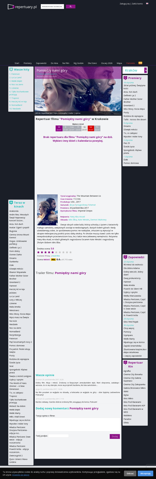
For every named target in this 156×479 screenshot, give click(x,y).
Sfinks (126, 422)
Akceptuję (145, 473)
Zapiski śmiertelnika (132, 345)
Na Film (65, 63)
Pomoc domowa (131, 163)
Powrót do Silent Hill (133, 288)
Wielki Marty (129, 338)
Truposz (15, 98)
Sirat (11, 366)
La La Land (16, 77)
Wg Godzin (78, 63)
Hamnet (127, 281)
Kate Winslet (83, 219)
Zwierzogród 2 (16, 455)
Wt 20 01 (59, 128)
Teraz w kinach (19, 204)
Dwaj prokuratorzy (132, 278)
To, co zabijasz (130, 133)
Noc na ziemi (17, 84)
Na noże (13, 321)
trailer (71, 113)
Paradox (127, 419)
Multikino (128, 415)
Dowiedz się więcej (20, 475)
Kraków (131, 70)
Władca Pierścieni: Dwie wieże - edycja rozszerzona (19, 439)
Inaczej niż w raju (19, 101)
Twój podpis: (42, 435)
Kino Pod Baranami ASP (134, 405)
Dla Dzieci (92, 63)
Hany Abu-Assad (51, 76)
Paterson (15, 74)
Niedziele (16, 108)
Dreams (127, 126)
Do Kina (54, 63)
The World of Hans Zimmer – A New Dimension (18, 386)
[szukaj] (52, 6)
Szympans (128, 335)
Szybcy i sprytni (130, 292)
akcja (71, 204)
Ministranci (14, 310)
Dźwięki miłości (130, 129)
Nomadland (16, 105)
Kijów (126, 395)
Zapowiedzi (41, 63)
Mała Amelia (129, 285)
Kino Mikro (128, 398)
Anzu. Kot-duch (130, 92)
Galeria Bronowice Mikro (135, 388)
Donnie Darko (15, 254)
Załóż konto (137, 3)
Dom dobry (14, 251)
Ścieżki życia (129, 146)
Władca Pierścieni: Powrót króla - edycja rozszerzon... (19, 449)
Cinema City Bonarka (133, 374)
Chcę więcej (129, 328)
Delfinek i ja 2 (130, 95)
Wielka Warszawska (132, 295)
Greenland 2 (129, 105)
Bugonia (13, 231)
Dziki (126, 159)
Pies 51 (127, 143)
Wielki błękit (16, 81)
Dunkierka (13, 261)
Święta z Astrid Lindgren (20, 376)
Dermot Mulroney (98, 219)
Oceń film (56, 256)
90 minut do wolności (133, 264)
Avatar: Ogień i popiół (19, 227)
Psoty (126, 112)
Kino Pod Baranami (132, 402)
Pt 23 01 (78, 128)
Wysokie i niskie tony (133, 136)
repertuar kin (46, 113)
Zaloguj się (125, 3)
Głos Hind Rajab (131, 321)
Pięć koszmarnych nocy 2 (20, 342)
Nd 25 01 (90, 128)
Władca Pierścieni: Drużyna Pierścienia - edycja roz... (18, 430)
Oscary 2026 (106, 63)
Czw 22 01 (71, 128)
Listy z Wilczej (15, 299)
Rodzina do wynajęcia (133, 116)
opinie (77, 113)
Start (17, 63)
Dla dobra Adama (132, 268)
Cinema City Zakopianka (134, 384)
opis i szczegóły (60, 113)
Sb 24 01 (84, 128)
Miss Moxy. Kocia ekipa (134, 109)
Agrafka (127, 371)
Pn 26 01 (97, 128)
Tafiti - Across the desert (135, 119)
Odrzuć (130, 473)
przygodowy (81, 204)
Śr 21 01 (65, 128)
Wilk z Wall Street (17, 416)
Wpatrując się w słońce (134, 342)
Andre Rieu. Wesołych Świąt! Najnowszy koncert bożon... (19, 217)
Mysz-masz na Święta (19, 317)
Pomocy (127, 331)
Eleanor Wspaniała (17, 272)
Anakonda (13, 211)
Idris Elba (73, 219)
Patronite (130, 63)
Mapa (119, 63)
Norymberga (15, 335)
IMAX (126, 391)
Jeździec (13, 292)
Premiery (28, 63)
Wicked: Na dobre (17, 406)
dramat (92, 204)
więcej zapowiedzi (133, 356)
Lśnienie (15, 88)
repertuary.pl (26, 6)
